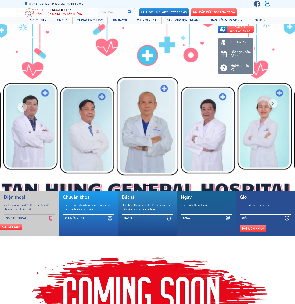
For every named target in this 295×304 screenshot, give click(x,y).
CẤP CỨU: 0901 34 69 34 (214, 12)
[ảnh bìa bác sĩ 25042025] (147, 185)
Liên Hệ (258, 20)
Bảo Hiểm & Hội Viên (226, 20)
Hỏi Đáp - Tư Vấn (240, 67)
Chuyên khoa (146, 20)
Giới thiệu (38, 20)
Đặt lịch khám (253, 228)
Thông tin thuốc (90, 20)
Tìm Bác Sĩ (120, 20)
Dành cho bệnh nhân (184, 20)
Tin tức (62, 20)
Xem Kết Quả (11, 227)
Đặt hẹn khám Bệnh (241, 54)
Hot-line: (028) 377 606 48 (164, 12)
